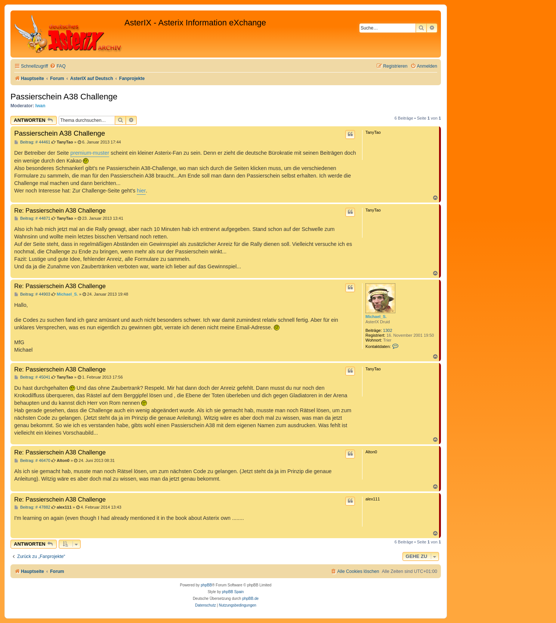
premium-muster (89, 153)
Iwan (40, 105)
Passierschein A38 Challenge (63, 96)
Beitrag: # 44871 (32, 218)
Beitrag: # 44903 (32, 294)
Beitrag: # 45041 (32, 377)
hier (141, 191)
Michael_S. (376, 316)
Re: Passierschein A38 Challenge (60, 210)
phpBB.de (250, 598)
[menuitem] (57, 66)
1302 (387, 330)
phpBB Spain (233, 592)
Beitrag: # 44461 (32, 142)
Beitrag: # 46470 (32, 460)
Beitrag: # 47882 (32, 507)
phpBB (206, 585)
